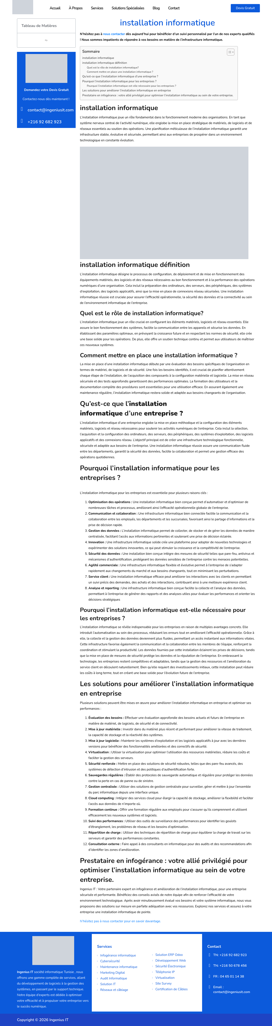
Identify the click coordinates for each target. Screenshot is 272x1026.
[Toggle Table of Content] (228, 52)
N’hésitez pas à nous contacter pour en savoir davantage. (120, 921)
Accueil (55, 8)
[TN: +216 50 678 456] (209, 965)
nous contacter (114, 34)
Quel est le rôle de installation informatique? (113, 67)
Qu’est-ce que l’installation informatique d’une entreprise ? (120, 76)
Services (97, 8)
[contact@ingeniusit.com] (21, 109)
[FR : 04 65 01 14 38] (209, 976)
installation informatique (98, 58)
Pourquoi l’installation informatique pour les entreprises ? (119, 81)
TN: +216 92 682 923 (230, 955)
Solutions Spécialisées (128, 8)
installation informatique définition (104, 63)
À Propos (75, 8)
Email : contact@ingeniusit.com (231, 989)
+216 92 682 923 (45, 122)
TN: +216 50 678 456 (230, 965)
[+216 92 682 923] (21, 120)
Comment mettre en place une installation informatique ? (120, 72)
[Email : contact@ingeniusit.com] (209, 987)
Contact (174, 8)
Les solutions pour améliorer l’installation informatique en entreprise (126, 90)
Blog (156, 8)
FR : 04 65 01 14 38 (228, 976)
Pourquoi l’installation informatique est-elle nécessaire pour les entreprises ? (131, 86)
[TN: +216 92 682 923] (209, 955)
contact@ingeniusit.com (51, 110)
